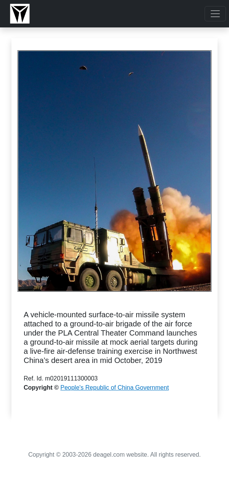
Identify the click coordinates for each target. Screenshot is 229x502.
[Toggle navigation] (215, 13)
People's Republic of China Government (114, 387)
